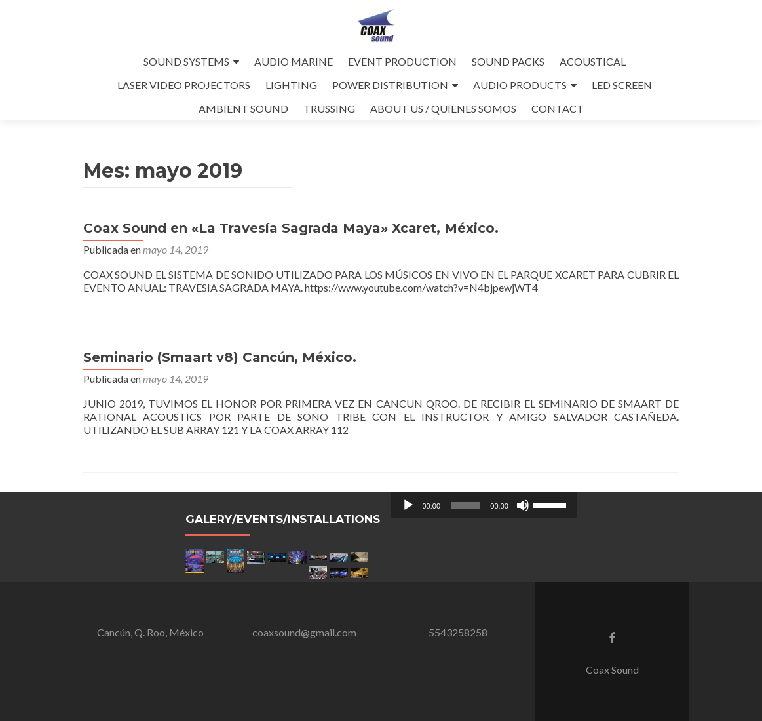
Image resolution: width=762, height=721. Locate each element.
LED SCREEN (622, 85)
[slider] (465, 505)
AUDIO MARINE (293, 61)
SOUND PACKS (508, 61)
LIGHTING (291, 85)
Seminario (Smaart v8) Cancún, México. (219, 357)
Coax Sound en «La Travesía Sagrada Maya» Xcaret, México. (291, 228)
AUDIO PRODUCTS (520, 85)
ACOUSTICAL (593, 61)
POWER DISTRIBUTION (390, 85)
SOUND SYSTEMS (186, 61)
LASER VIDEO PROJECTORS (183, 85)
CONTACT (557, 108)
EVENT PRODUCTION (402, 61)
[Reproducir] (408, 505)
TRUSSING (329, 108)
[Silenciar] (522, 505)
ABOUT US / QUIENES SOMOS (443, 108)
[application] (484, 505)
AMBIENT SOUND (243, 108)
